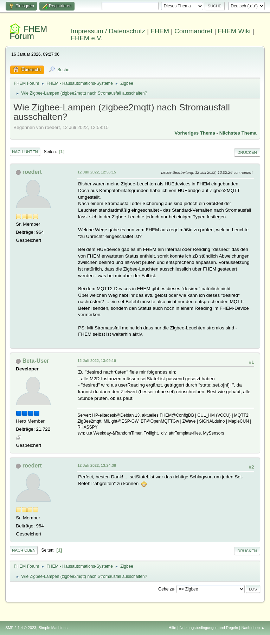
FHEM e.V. (87, 38)
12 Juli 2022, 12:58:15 (96, 172)
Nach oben (24, 550)
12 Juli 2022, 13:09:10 (96, 361)
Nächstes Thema (238, 133)
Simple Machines (53, 628)
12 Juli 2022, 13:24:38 (96, 465)
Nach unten (25, 152)
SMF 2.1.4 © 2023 (20, 628)
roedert (32, 172)
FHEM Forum (28, 32)
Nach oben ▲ (253, 628)
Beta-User (35, 361)
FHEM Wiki (234, 31)
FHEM (159, 31)
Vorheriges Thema (195, 133)
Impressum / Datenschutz (108, 31)
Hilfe (172, 628)
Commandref (193, 31)
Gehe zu (166, 588)
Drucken (247, 152)
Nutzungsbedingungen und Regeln (209, 628)
